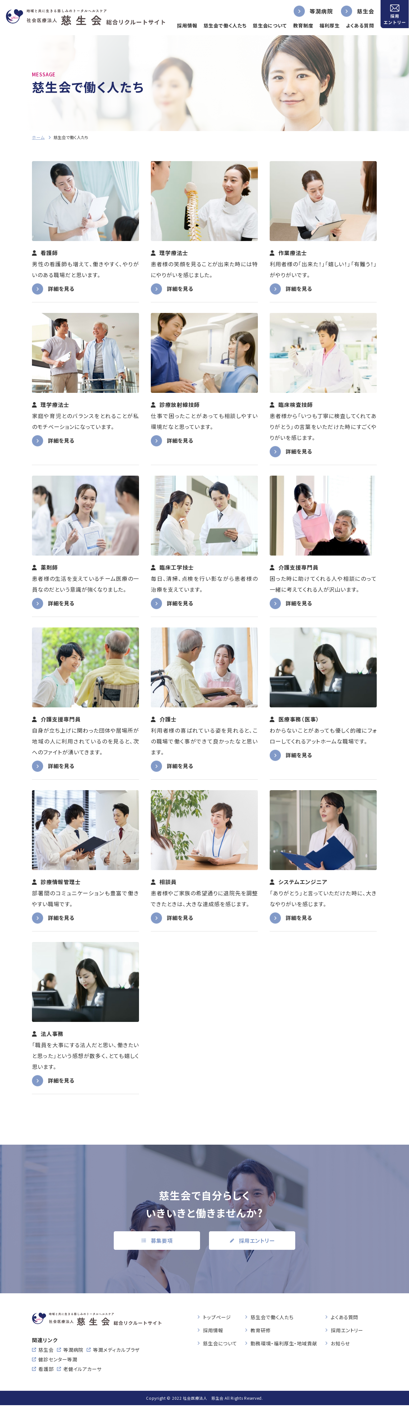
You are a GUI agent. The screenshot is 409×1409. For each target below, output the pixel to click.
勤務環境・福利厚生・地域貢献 (284, 1344)
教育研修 (261, 1331)
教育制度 (299, 25)
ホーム (38, 137)
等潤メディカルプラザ (116, 1353)
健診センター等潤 (57, 1363)
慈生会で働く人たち (221, 25)
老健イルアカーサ (82, 1372)
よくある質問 (357, 25)
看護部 (46, 1372)
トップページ (217, 1318)
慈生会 (362, 11)
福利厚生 (326, 25)
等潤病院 (317, 11)
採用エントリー (347, 1331)
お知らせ (340, 1344)
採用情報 (184, 25)
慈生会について (266, 25)
